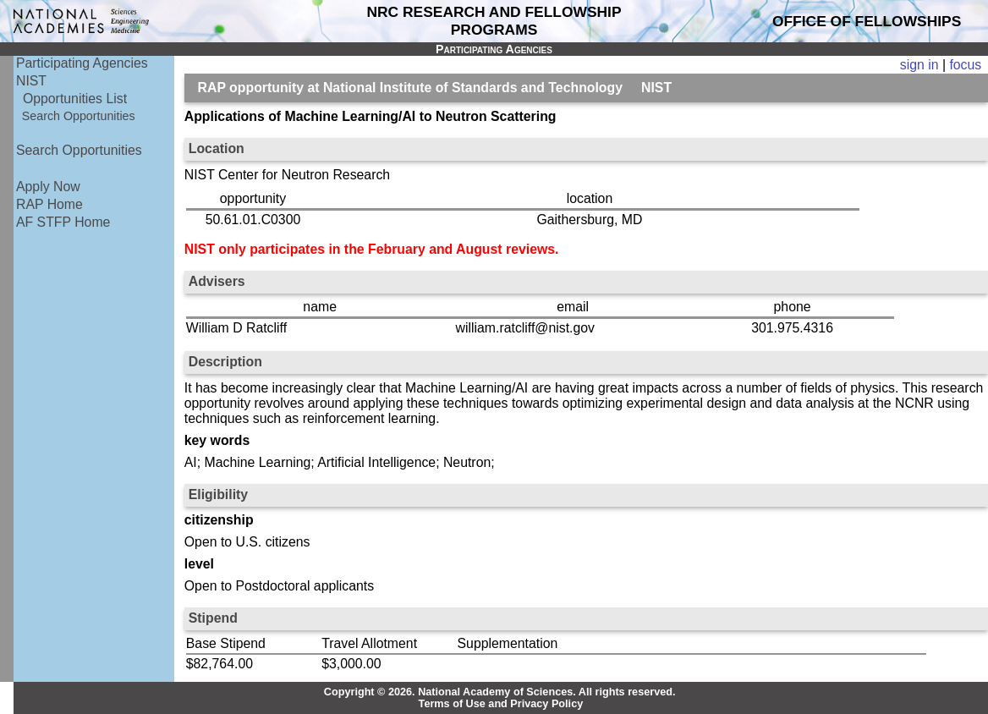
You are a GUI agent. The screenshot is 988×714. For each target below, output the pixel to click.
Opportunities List (75, 98)
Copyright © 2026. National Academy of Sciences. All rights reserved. (500, 692)
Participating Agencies (82, 63)
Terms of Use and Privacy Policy (501, 704)
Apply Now (48, 186)
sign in (919, 65)
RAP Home (49, 204)
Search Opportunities (78, 116)
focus (965, 65)
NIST (31, 81)
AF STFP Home (63, 222)
